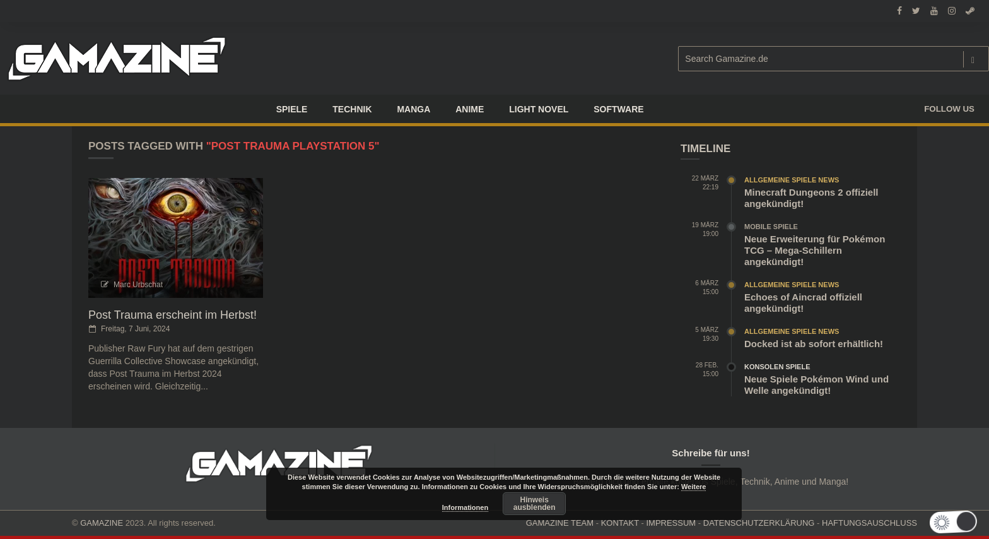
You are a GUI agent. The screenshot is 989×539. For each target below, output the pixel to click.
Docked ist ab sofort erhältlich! (813, 343)
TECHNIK (352, 109)
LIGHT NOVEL (538, 109)
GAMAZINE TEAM (560, 523)
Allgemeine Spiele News (791, 180)
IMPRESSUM (671, 523)
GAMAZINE (101, 523)
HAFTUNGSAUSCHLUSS (869, 523)
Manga (413, 109)
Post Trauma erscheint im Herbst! (172, 315)
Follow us (949, 109)
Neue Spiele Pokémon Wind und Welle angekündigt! (816, 385)
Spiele (292, 109)
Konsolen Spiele (777, 366)
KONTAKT (620, 523)
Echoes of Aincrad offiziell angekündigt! (803, 303)
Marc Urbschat (138, 284)
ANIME (469, 109)
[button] (959, 522)
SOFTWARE (618, 109)
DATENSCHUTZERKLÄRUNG (759, 523)
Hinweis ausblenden (534, 503)
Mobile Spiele (771, 226)
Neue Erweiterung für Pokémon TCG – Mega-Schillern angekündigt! (814, 250)
